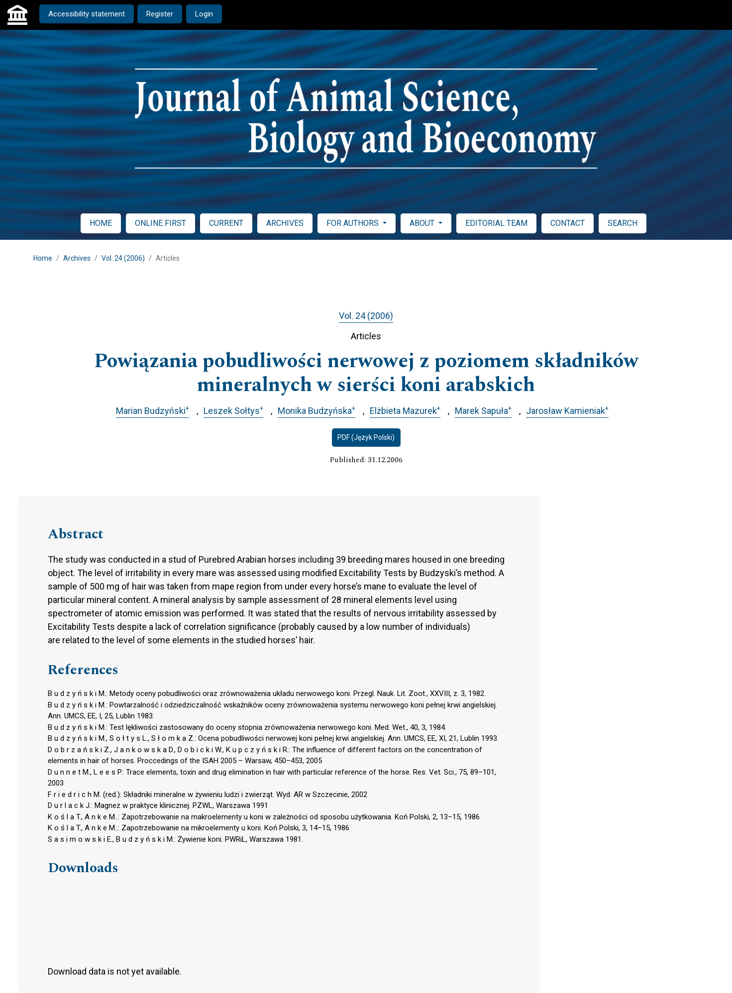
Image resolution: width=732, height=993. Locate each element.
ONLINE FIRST (160, 223)
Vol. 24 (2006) (123, 258)
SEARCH (622, 223)
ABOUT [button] (423, 223)
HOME (101, 223)
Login (204, 13)
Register (159, 13)
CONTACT (567, 223)
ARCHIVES (285, 223)
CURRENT (226, 223)
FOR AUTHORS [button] (353, 223)
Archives (77, 258)
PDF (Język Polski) (366, 437)
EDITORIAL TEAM (496, 223)
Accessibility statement (86, 13)
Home (42, 258)
